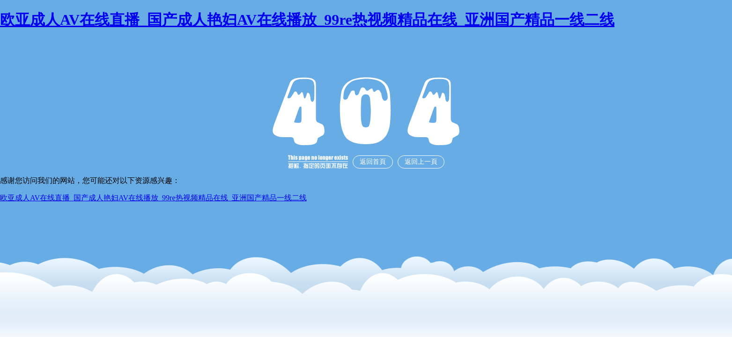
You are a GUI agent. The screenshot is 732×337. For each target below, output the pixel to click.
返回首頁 (373, 161)
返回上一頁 (421, 161)
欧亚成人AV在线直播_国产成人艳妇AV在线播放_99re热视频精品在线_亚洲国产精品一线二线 (307, 19)
